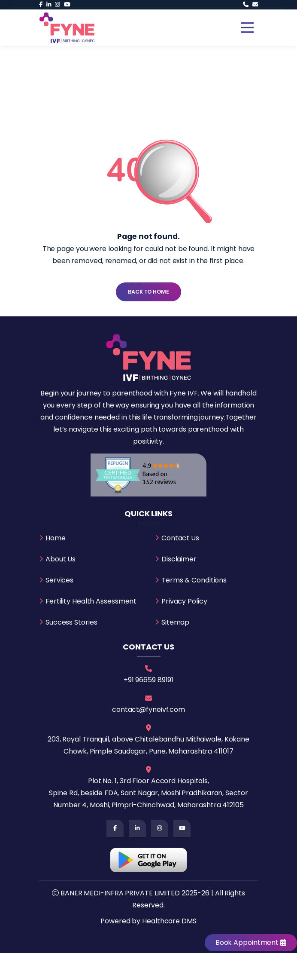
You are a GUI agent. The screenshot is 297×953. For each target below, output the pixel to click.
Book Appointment (250, 942)
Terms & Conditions (194, 580)
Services (59, 580)
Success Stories (71, 622)
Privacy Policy (184, 601)
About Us (60, 559)
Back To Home (148, 291)
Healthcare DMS (169, 921)
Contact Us (180, 538)
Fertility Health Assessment (90, 601)
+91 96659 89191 (149, 680)
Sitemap (175, 622)
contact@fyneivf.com (148, 709)
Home (55, 538)
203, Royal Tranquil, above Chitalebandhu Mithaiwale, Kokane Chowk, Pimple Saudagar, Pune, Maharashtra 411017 (148, 745)
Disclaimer (179, 559)
